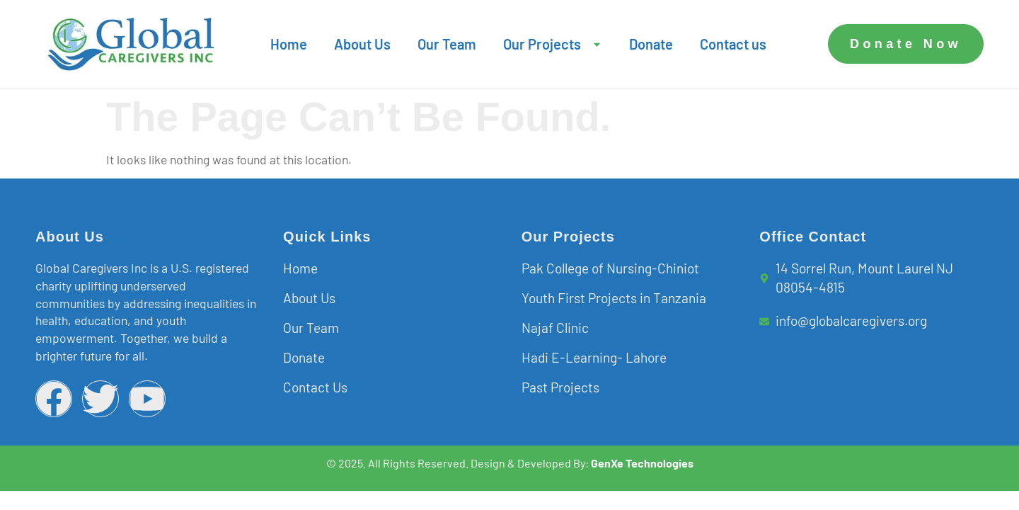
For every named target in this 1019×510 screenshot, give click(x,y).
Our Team (447, 43)
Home (288, 43)
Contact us (733, 43)
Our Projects (552, 43)
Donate (651, 43)
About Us (362, 43)
